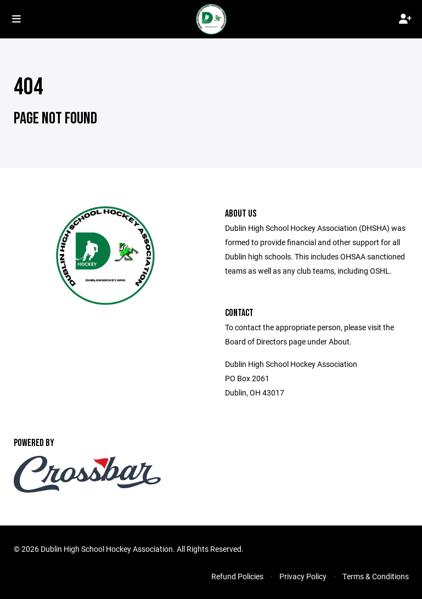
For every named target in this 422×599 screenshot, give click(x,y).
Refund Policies (237, 576)
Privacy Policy (303, 576)
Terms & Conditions (375, 576)
